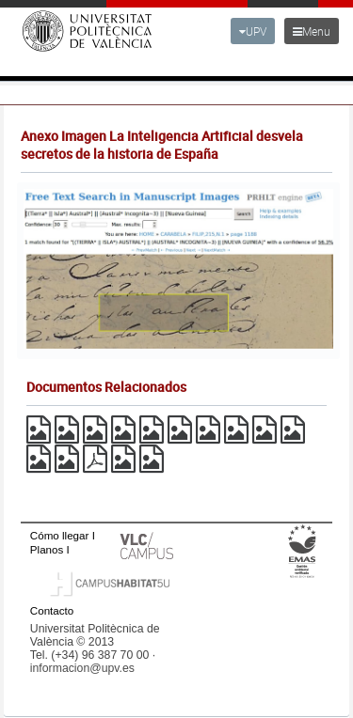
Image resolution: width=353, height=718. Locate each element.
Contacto (51, 610)
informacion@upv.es (82, 668)
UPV (252, 31)
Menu (311, 31)
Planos (47, 549)
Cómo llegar (59, 535)
